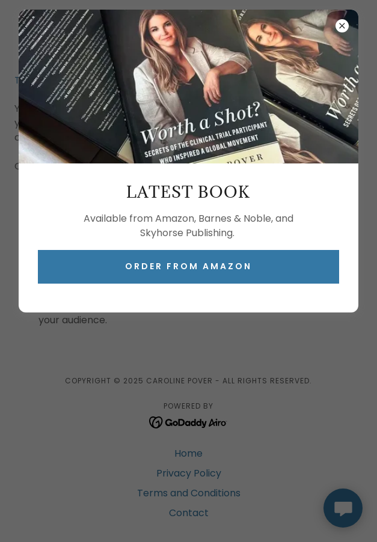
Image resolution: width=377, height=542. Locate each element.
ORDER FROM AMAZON (188, 266)
